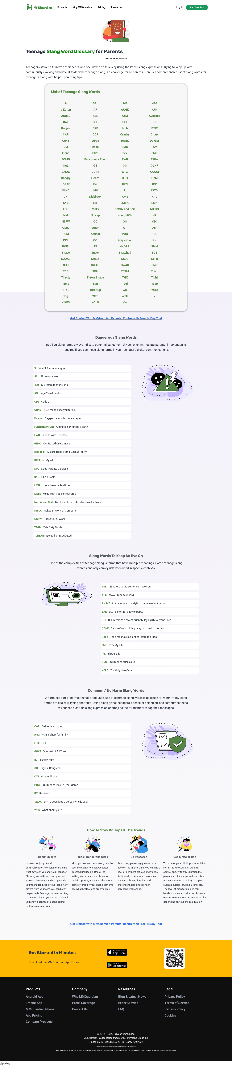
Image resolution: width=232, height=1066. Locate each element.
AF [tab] (95, 109)
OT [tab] (125, 227)
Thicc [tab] (154, 271)
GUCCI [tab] (154, 172)
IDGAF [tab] (66, 184)
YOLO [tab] (95, 302)
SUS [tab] (66, 265)
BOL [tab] (154, 122)
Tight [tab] (154, 277)
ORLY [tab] (95, 227)
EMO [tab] (125, 147)
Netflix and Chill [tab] (125, 209)
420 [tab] (154, 103)
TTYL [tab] (65, 290)
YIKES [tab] (66, 302)
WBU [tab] (154, 290)
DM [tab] (65, 147)
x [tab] (154, 296)
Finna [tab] (65, 153)
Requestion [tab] (124, 240)
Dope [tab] (95, 147)
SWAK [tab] (125, 265)
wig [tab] (65, 296)
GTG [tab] (125, 172)
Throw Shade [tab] (95, 277)
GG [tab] (125, 165)
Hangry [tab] (65, 178)
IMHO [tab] (66, 190)
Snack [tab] (95, 252)
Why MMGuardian (82, 7)
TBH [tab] (95, 271)
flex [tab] (125, 153)
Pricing (101, 7)
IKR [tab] (154, 184)
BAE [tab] (66, 122)
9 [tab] (66, 103)
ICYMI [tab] (154, 178)
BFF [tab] (125, 122)
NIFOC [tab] (154, 209)
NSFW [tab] (66, 221)
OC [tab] (95, 221)
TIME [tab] (65, 283)
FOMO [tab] (66, 159)
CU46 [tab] (65, 140)
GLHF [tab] (154, 165)
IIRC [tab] (125, 184)
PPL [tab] (66, 240)
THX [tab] (125, 277)
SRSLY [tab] (95, 259)
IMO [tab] (95, 190)
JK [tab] (65, 196)
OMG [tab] (65, 227)
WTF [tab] (95, 296)
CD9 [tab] (95, 134)
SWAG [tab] (95, 265)
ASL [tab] (95, 116)
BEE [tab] (95, 122)
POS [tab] (154, 234)
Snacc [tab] (66, 252)
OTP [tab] (154, 227)
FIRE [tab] (95, 153)
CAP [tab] (66, 134)
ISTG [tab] (154, 190)
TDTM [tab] (125, 271)
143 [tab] (125, 103)
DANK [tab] (125, 140)
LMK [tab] (154, 203)
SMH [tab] (154, 246)
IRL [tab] (125, 190)
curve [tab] (95, 140)
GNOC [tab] (66, 172)
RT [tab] (95, 246)
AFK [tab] (154, 109)
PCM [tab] (65, 234)
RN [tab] (155, 240)
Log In (179, 7)
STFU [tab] (154, 259)
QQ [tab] (95, 240)
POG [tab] (125, 234)
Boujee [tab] (65, 128)
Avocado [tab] (154, 116)
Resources (116, 7)
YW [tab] (125, 302)
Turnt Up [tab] (95, 290)
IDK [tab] (95, 184)
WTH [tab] (125, 296)
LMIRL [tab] (125, 203)
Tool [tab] (125, 283)
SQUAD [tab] (66, 259)
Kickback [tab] (95, 196)
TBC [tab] (66, 271)
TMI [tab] (95, 283)
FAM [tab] (154, 147)
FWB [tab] (125, 159)
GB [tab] (95, 165)
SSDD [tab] (125, 259)
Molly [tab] (95, 209)
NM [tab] (65, 215)
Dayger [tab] (154, 140)
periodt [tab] (95, 234)
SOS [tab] (154, 252)
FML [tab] (154, 153)
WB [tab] (125, 290)
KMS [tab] (125, 196)
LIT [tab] (95, 203)
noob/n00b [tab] (125, 215)
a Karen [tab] (66, 109)
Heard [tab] (95, 178)
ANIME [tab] (65, 116)
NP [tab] (155, 215)
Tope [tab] (154, 283)
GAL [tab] (66, 165)
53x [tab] (95, 103)
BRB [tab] (95, 128)
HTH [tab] (125, 178)
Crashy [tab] (124, 134)
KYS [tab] (66, 203)
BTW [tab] (154, 128)
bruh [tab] (125, 128)
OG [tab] (125, 221)
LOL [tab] (65, 209)
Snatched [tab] (125, 252)
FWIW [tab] (154, 159)
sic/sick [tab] (125, 246)
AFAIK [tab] (125, 109)
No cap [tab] (95, 215)
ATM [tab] (125, 116)
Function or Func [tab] (95, 159)
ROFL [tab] (65, 246)
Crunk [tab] (154, 134)
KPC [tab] (154, 196)
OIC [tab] (154, 221)
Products (62, 7)
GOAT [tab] (95, 172)
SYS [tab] (154, 265)
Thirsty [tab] (65, 277)
